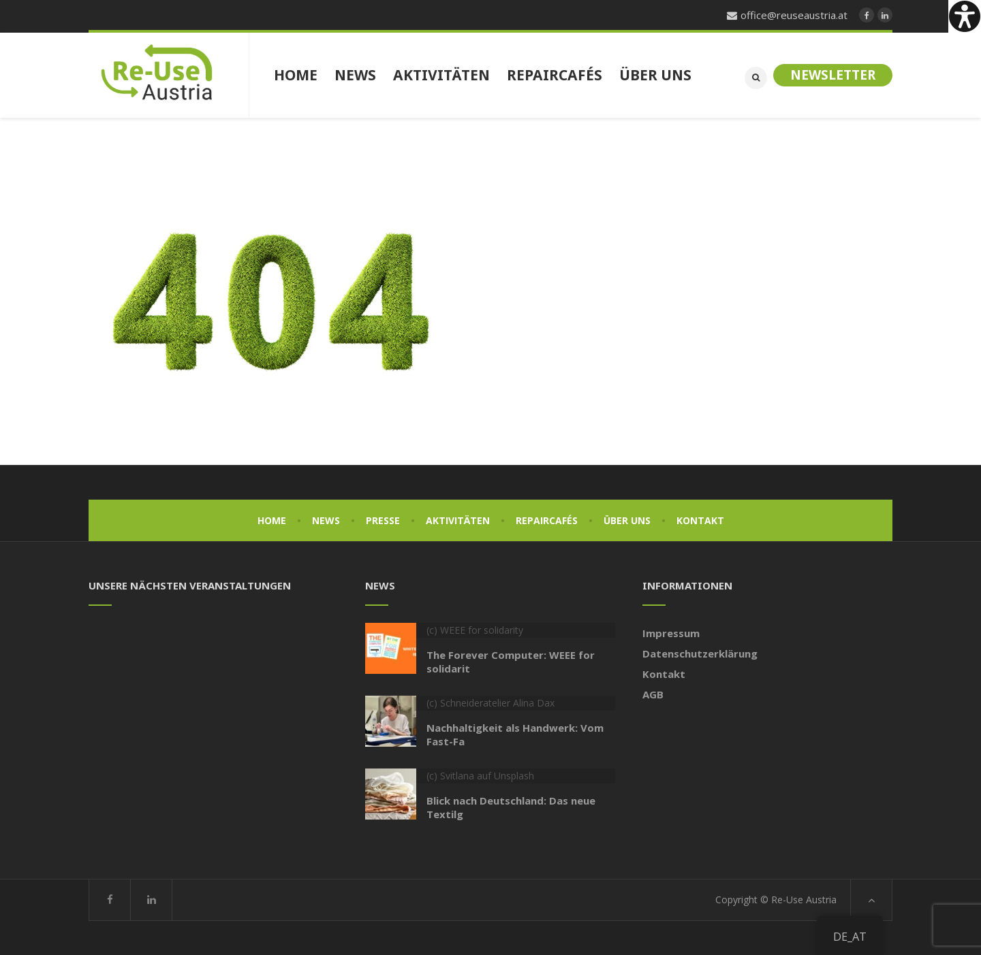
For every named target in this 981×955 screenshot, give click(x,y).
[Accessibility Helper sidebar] (964, 16)
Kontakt (700, 520)
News (326, 520)
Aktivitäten (458, 520)
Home (272, 520)
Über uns (627, 520)
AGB (653, 694)
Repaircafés (547, 520)
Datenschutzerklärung (700, 653)
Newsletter (832, 75)
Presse (383, 520)
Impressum (671, 633)
